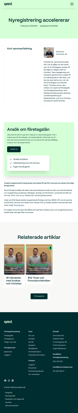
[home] (8, 4)
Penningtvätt (10, 396)
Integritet (8, 393)
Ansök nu (13, 149)
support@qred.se (59, 348)
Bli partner (32, 368)
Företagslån (8, 335)
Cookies (8, 402)
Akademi (31, 345)
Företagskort (9, 339)
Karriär (31, 342)
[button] (72, 4)
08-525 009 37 (58, 371)
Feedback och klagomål (14, 399)
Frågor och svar (10, 342)
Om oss (31, 335)
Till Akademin (39, 296)
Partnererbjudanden (36, 371)
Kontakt (31, 339)
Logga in (7, 355)
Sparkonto (8, 352)
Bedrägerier (32, 348)
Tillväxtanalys (19, 205)
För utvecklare (34, 374)
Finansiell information (36, 355)
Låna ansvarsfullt (11, 405)
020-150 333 (58, 361)
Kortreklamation (34, 352)
